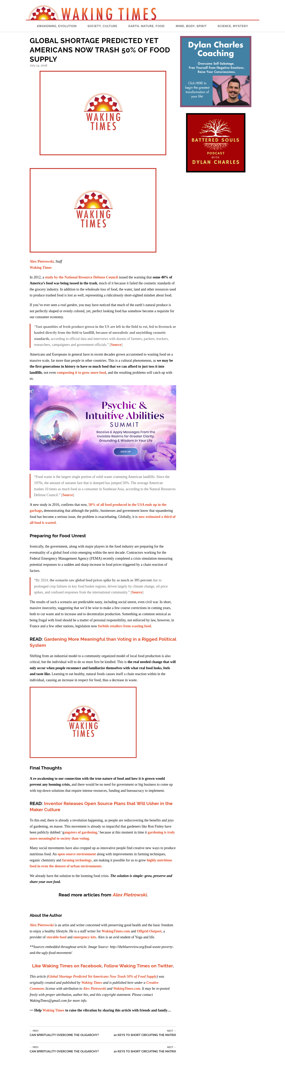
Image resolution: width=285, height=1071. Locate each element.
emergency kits (84, 937)
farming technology (77, 860)
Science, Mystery (233, 26)
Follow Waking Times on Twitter (138, 965)
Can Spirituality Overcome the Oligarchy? (64, 1033)
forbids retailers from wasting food (124, 626)
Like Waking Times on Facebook (67, 965)
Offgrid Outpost (149, 931)
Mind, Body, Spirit (191, 26)
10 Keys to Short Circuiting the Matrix (145, 1033)
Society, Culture (102, 26)
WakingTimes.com (116, 931)
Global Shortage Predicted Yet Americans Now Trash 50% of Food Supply (102, 976)
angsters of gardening (80, 832)
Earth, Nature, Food (146, 26)
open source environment (77, 854)
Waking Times (53, 1010)
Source (116, 345)
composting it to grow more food (81, 373)
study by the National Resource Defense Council (81, 277)
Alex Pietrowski (42, 261)
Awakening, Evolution (57, 26)
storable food (56, 937)
